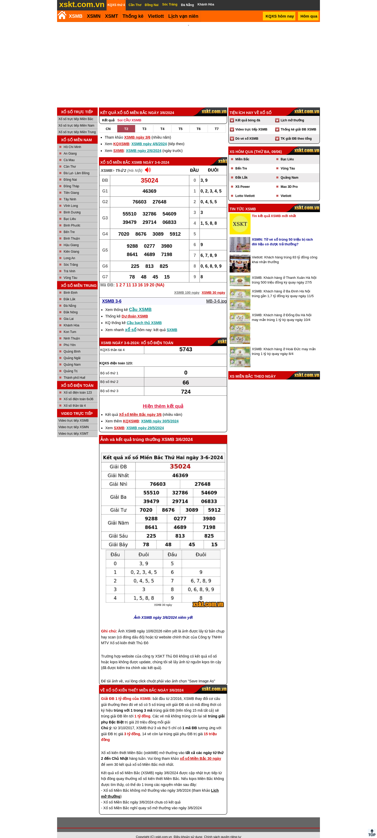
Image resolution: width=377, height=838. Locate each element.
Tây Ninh (70, 192)
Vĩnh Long (71, 199)
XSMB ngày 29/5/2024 (145, 421)
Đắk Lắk (69, 292)
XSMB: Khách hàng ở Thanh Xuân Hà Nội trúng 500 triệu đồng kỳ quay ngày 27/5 (284, 273)
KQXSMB (121, 137)
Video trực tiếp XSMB (73, 413)
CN (108, 122)
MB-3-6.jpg (216, 294)
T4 (162, 122)
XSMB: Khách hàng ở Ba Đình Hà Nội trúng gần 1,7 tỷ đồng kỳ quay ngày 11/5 (283, 286)
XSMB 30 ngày (213, 285)
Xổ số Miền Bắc (115, 155)
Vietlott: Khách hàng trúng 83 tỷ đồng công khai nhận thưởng (284, 252)
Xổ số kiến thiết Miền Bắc (131, 683)
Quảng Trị (70, 364)
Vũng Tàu (70, 271)
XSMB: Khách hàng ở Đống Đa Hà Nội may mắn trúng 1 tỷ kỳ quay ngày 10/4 (282, 310)
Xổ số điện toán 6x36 (78, 392)
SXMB (118, 143)
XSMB (75, 16)
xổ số (131, 322)
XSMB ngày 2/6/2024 (143, 143)
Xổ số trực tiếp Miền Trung (77, 125)
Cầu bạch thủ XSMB (144, 316)
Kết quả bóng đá (247, 113)
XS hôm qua (241, 145)
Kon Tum (70, 325)
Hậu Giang (71, 238)
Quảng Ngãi (72, 351)
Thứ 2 (120, 163)
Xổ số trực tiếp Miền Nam (76, 118)
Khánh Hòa (71, 318)
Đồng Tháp (71, 179)
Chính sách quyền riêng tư (222, 830)
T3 (144, 122)
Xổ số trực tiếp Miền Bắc (75, 112)
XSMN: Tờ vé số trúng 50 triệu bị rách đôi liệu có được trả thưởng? (282, 234)
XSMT (111, 16)
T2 (126, 122)
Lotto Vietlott (245, 189)
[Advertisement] (188, 61)
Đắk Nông (71, 305)
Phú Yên (70, 338)
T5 (180, 122)
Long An (69, 251)
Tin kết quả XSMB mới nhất (274, 209)
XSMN (94, 16)
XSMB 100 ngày (186, 285)
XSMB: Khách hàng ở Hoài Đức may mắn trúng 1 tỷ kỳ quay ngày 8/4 (284, 344)
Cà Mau (69, 153)
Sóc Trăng (71, 257)
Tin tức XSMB (243, 202)
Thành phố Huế (74, 370)
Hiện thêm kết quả (163, 399)
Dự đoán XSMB (134, 309)
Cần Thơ (70, 159)
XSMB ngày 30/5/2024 (160, 414)
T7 (217, 122)
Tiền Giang (71, 186)
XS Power (242, 180)
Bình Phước (72, 218)
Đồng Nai (70, 172)
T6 (199, 122)
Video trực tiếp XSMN (73, 420)
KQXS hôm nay (279, 16)
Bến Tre (69, 225)
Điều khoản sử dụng (188, 830)
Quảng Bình (72, 344)
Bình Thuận (72, 231)
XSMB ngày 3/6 (137, 130)
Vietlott (286, 189)
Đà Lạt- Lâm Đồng (77, 166)
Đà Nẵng (70, 299)
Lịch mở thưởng (292, 113)
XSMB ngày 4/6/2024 (149, 137)
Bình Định (70, 285)
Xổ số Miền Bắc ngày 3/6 (140, 407)
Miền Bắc (242, 152)
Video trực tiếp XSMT (73, 426)
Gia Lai (69, 312)
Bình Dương (72, 205)
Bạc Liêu (70, 212)
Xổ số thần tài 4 (75, 398)
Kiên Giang (71, 244)
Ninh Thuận (72, 331)
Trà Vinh (69, 264)
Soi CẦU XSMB (129, 113)
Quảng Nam (72, 357)
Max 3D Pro (289, 180)
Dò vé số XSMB (246, 131)
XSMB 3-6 (111, 294)
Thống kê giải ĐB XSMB (298, 122)
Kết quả (108, 113)
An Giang (70, 146)
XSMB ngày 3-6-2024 (150, 155)
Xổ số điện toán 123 (78, 385)
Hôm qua (309, 16)
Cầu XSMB (140, 302)
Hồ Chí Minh (72, 140)
